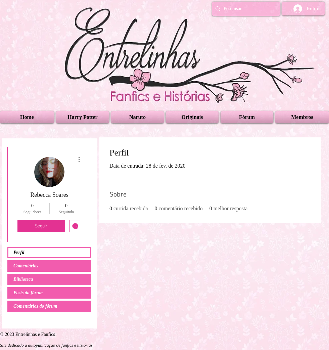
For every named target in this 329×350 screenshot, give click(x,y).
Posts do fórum (28, 292)
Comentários (25, 265)
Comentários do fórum (35, 306)
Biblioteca (23, 279)
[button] (82, 117)
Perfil (19, 252)
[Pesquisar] (245, 9)
